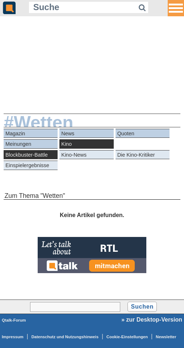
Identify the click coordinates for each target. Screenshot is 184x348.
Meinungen (18, 144)
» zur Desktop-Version (151, 320)
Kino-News (74, 155)
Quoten (125, 133)
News (67, 133)
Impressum (13, 337)
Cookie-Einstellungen (127, 337)
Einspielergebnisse (27, 165)
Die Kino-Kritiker (136, 155)
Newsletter (166, 337)
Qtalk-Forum (14, 320)
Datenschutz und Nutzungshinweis (65, 337)
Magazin (15, 133)
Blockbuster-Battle (26, 155)
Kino (66, 144)
